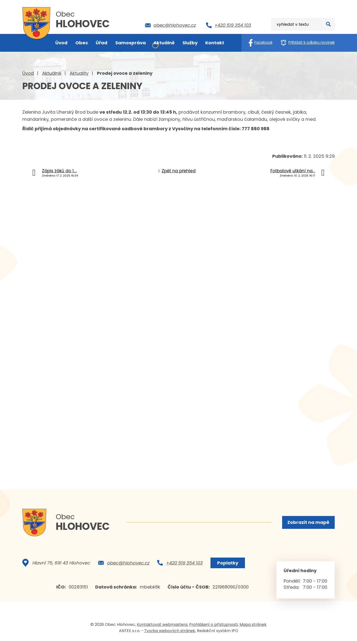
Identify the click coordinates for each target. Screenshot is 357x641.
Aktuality (79, 73)
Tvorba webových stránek (169, 631)
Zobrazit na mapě (308, 522)
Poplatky (227, 563)
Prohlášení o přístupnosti (213, 624)
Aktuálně (51, 73)
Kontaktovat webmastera (162, 624)
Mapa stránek (253, 624)
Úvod (28, 73)
